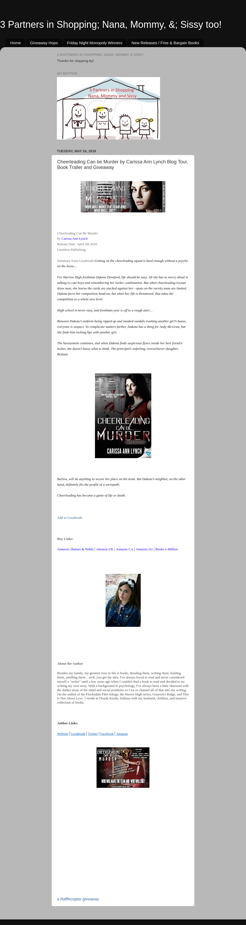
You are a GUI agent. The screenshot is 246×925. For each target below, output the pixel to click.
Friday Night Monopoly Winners (94, 43)
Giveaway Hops (44, 43)
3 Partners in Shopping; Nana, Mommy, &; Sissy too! (111, 24)
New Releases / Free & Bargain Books (165, 43)
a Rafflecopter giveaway (78, 899)
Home (15, 43)
